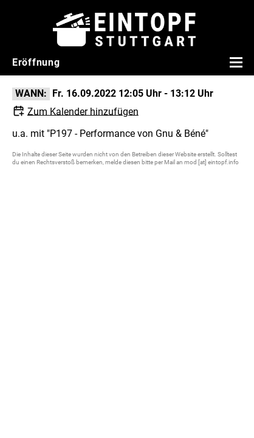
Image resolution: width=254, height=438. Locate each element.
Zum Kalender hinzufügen (83, 111)
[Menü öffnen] (234, 62)
